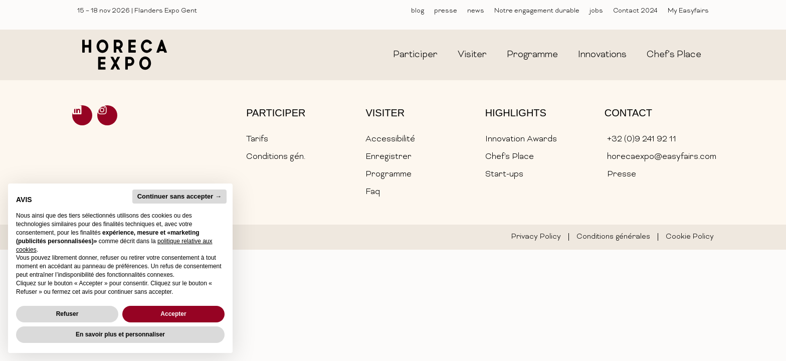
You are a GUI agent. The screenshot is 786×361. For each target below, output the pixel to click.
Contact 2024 (635, 11)
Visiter (385, 112)
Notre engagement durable (536, 11)
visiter (472, 55)
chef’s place (674, 55)
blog (417, 11)
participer (415, 55)
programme (532, 55)
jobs (596, 11)
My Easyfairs (688, 11)
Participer (275, 112)
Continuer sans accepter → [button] (179, 196)
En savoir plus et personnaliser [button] (120, 334)
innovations (602, 55)
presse (445, 11)
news (475, 11)
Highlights (515, 112)
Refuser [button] (67, 313)
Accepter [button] (173, 313)
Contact (628, 112)
